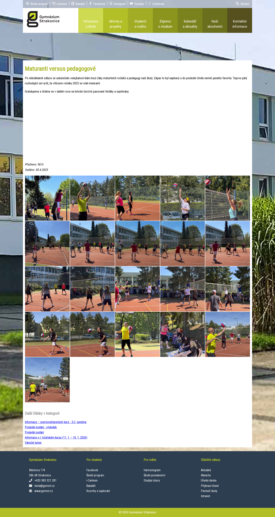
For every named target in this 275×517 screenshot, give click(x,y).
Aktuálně (206, 470)
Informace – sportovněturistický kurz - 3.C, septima (55, 422)
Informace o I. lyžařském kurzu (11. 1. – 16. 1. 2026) (56, 437)
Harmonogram (152, 470)
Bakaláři (90, 486)
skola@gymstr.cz (44, 486)
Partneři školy (209, 491)
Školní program (95, 475)
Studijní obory (152, 480)
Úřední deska (208, 480)
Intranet (205, 496)
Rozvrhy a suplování (98, 491)
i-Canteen (92, 480)
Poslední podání (34, 432)
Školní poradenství (154, 475)
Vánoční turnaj (33, 442)
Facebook (92, 470)
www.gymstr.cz (43, 491)
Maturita (206, 475)
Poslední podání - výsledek (41, 427)
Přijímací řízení (210, 486)
